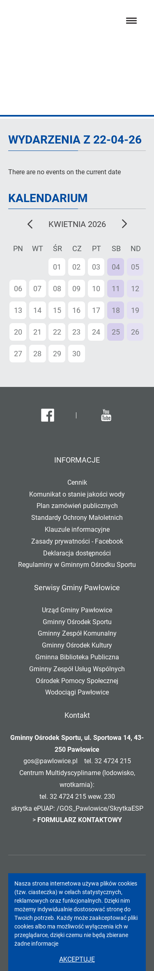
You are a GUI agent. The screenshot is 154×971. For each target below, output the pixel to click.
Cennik (77, 482)
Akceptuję (77, 959)
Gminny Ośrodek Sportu (77, 622)
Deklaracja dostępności (77, 553)
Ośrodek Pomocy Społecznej (77, 681)
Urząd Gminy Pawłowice (77, 610)
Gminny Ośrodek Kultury (77, 645)
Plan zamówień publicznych (77, 506)
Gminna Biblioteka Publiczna (77, 657)
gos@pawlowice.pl (50, 761)
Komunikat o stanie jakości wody (77, 494)
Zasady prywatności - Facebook (77, 541)
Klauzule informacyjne (77, 529)
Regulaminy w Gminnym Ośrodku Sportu (77, 565)
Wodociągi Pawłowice (77, 692)
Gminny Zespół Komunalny (77, 633)
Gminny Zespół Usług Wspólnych (77, 669)
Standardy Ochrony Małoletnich (77, 517)
